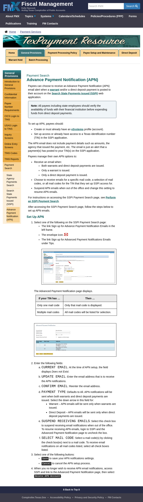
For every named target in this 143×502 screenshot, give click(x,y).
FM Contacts (50, 23)
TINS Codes (10, 153)
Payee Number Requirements (11, 107)
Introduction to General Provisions (11, 85)
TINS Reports (11, 159)
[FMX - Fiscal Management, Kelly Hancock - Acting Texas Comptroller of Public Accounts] (38, 6)
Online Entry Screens (10, 146)
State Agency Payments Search (12, 180)
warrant (54, 89)
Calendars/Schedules (72, 16)
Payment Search (9, 167)
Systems (46, 16)
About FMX (12, 16)
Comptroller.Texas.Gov (34, 497)
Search (132, 6)
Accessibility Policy (60, 497)
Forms (133, 16)
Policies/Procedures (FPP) (107, 16)
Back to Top (71, 489)
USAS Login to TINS (10, 127)
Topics (29, 16)
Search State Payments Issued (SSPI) (12, 197)
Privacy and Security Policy (89, 497)
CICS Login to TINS (11, 118)
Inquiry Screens (8, 136)
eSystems (77, 129)
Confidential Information (10, 96)
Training (32, 23)
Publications (13, 23)
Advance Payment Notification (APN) (12, 214)
